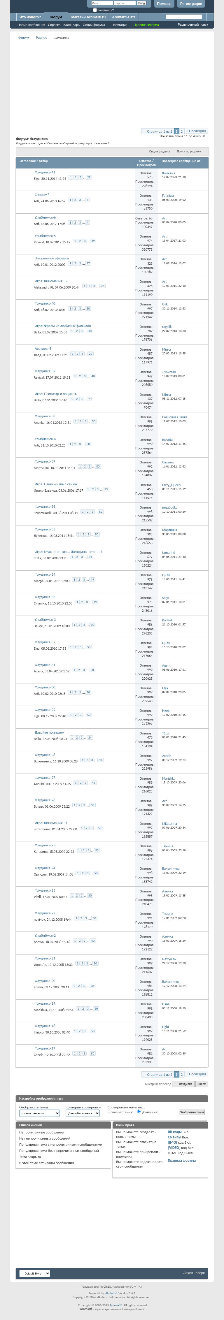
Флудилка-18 (45, 1026)
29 (88, 177)
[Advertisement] (120, 82)
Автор (43, 161)
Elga (37, 179)
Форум (56, 17)
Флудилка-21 (45, 958)
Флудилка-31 (45, 664)
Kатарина (41, 852)
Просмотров (146, 165)
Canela (38, 1055)
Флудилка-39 (45, 371)
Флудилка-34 (45, 574)
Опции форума (94, 25)
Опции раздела (159, 151)
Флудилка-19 (45, 1003)
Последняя (197, 131)
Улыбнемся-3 (45, 619)
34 (90, 557)
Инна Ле (40, 964)
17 (88, 263)
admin (38, 987)
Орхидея (40, 874)
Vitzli (37, 897)
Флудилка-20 (45, 980)
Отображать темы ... (35, 1107)
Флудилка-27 (45, 777)
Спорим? (42, 194)
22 (102, 286)
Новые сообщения (31, 25)
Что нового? (30, 17)
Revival (39, 242)
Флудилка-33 (45, 597)
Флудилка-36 (45, 506)
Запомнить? (103, 10)
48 (92, 376)
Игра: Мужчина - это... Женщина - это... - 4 (68, 551)
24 (90, 737)
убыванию (147, 1112)
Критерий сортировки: (84, 1107)
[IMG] (172, 1142)
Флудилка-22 (45, 913)
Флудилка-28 (45, 755)
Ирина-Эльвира (45, 490)
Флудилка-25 (45, 845)
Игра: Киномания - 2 (51, 281)
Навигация (119, 25)
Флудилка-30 (45, 687)
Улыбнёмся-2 (45, 935)
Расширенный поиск (193, 24)
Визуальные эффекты (52, 258)
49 (92, 241)
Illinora (39, 1032)
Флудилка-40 (45, 303)
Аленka (39, 423)
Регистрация (191, 4)
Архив (188, 1272)
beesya (39, 942)
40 (90, 331)
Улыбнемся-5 (45, 235)
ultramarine (42, 829)
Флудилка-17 (45, 1048)
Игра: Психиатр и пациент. (56, 393)
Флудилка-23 (45, 890)
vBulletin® (111, 1293)
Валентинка (42, 761)
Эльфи (38, 626)
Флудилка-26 (45, 800)
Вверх (201, 1084)
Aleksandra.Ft (43, 287)
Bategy (38, 806)
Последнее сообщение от (181, 161)
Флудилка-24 (45, 868)
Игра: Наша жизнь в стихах (56, 484)
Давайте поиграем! (50, 732)
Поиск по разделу (189, 151)
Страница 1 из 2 (159, 131)
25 (90, 354)
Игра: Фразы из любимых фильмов (63, 326)
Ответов (145, 161)
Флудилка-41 (45, 172)
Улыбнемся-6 (45, 217)
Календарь (72, 25)
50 (88, 308)
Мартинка (41, 468)
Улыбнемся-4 (45, 439)
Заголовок (28, 161)
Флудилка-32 (45, 642)
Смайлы (174, 1137)
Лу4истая (41, 535)
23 (106, 489)
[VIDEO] (174, 1147)
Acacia (38, 671)
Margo (38, 581)
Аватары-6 (43, 348)
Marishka (40, 1010)
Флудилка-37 (45, 461)
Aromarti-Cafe (123, 17)
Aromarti (115, 1305)
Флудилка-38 (45, 416)
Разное (41, 37)
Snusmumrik (43, 513)
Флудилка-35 (45, 529)
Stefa (37, 558)
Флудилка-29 (45, 709)
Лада (37, 355)
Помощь (164, 4)
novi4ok (39, 919)
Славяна (40, 603)
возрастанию (120, 1112)
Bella (37, 332)
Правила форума (182, 1160)
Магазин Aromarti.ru (88, 17)
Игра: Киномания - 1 (51, 822)
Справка (54, 25)
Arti (36, 201)
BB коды (175, 1132)
